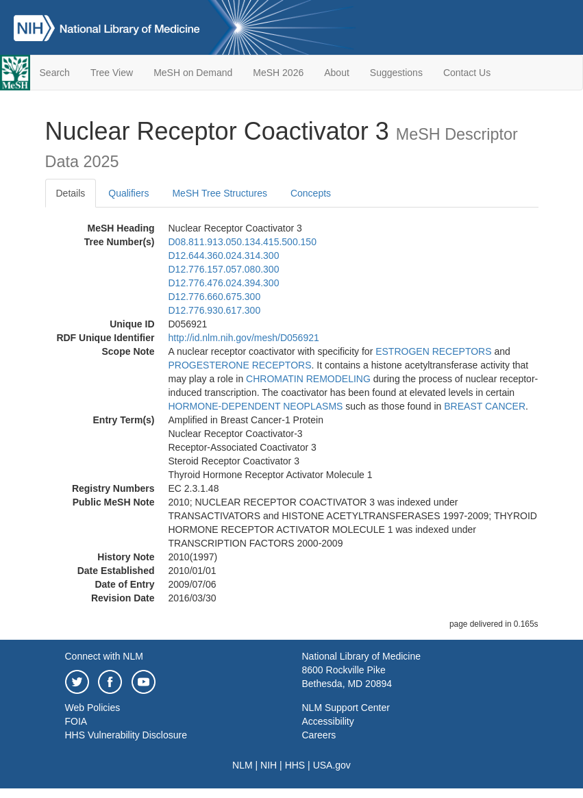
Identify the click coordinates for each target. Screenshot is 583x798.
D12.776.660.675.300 (215, 296)
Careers (319, 735)
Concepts (310, 193)
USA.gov (332, 765)
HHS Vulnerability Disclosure (126, 735)
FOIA (76, 721)
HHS (295, 765)
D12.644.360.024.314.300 (224, 255)
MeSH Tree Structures (219, 193)
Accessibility (328, 721)
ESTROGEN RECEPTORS (433, 351)
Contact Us (467, 72)
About (336, 72)
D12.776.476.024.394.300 (224, 282)
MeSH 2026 (278, 72)
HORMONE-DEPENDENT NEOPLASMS (256, 406)
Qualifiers (128, 193)
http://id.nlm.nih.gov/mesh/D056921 (244, 337)
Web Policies (93, 707)
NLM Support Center (346, 707)
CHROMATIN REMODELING (308, 378)
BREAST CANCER (484, 406)
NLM (242, 765)
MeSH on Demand (192, 72)
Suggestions (396, 72)
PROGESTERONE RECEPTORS (240, 365)
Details (71, 193)
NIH (268, 765)
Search (55, 72)
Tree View (111, 72)
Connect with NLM (104, 656)
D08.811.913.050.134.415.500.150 (243, 241)
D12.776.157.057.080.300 (224, 269)
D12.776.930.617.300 (215, 310)
